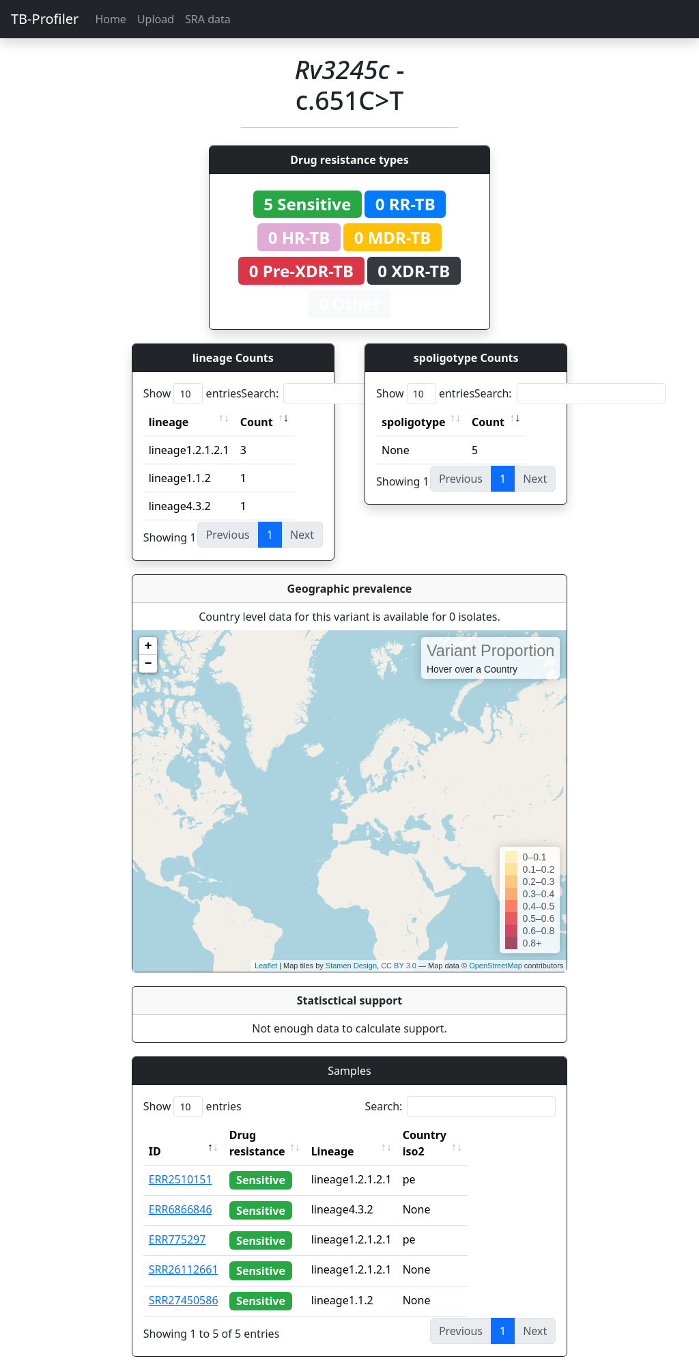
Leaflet (266, 965)
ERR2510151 (180, 1162)
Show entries (192, 393)
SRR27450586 (183, 1283)
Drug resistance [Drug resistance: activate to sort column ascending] (272, 1134)
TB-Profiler (45, 19)
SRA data (208, 19)
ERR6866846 (180, 1192)
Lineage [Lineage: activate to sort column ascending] (362, 1134)
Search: (336, 393)
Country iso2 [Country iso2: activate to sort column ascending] (467, 1134)
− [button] (148, 664)
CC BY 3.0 (398, 965)
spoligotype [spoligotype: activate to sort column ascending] (414, 422)
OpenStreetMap (495, 965)
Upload (155, 19)
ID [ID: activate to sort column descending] (155, 1134)
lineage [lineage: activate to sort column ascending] (169, 422)
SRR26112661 (183, 1253)
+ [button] (148, 646)
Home (110, 19)
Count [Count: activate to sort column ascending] (256, 422)
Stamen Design (351, 965)
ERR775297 (177, 1223)
